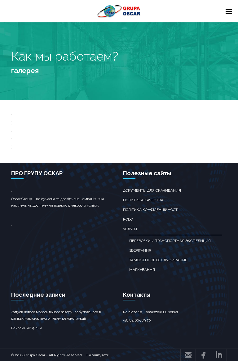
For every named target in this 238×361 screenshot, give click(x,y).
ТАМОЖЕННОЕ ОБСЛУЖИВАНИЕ (158, 260)
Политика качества (143, 200)
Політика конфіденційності (150, 210)
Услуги (130, 229)
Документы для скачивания (152, 190)
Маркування (142, 269)
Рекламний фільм (26, 328)
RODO (128, 219)
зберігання (140, 250)
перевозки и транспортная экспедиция (170, 241)
